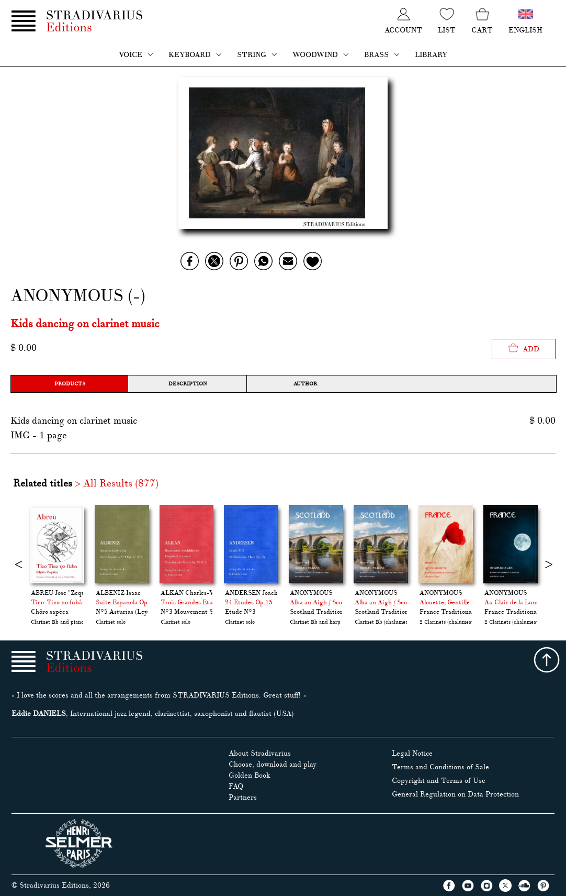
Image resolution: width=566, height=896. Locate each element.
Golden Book (249, 775)
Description (187, 383)
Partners (243, 797)
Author (305, 383)
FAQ (236, 786)
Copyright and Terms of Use (438, 780)
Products (69, 383)
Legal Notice (412, 753)
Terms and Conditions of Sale (440, 766)
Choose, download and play (272, 764)
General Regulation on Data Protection (455, 794)
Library (431, 54)
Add (523, 347)
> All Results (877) (117, 483)
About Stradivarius (260, 753)
